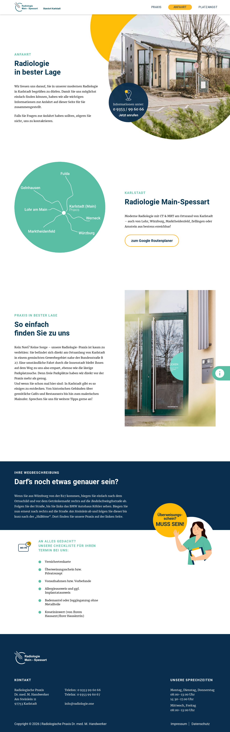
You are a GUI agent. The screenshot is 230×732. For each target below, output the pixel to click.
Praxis (156, 7)
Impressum (179, 724)
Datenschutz (201, 724)
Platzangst (208, 7)
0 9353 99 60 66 (89, 690)
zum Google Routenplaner (152, 240)
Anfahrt (180, 7)
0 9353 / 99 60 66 (128, 109)
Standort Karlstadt (52, 8)
